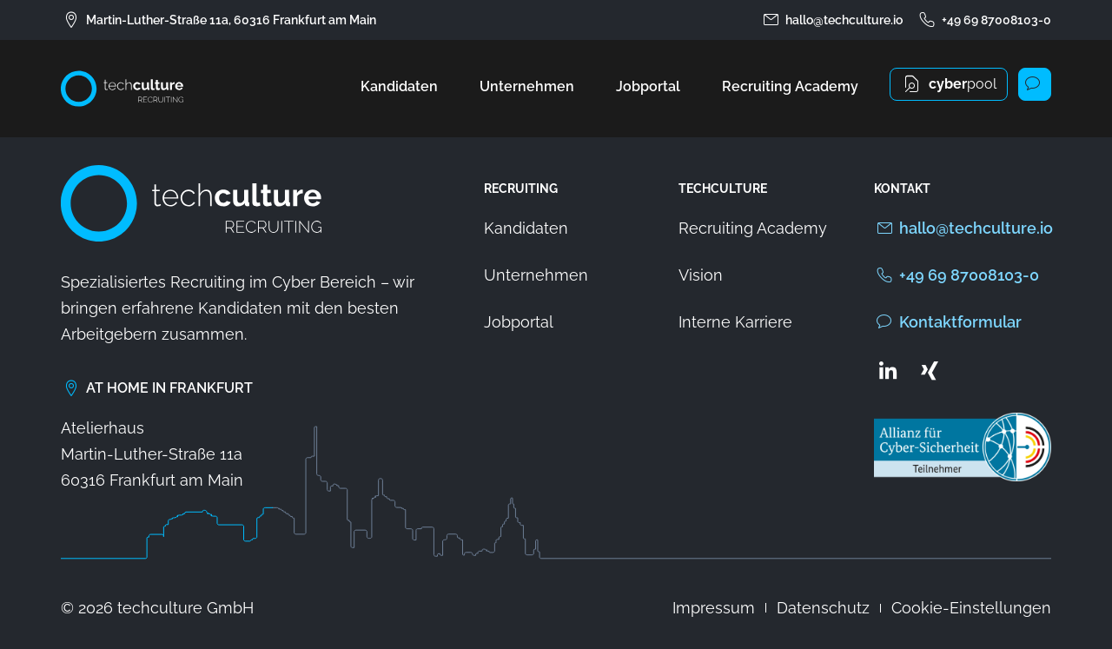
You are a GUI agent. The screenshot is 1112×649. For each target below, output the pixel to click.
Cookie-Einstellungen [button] (971, 608)
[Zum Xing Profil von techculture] (929, 370)
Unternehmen (527, 86)
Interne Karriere (735, 322)
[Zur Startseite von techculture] (122, 88)
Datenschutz (823, 608)
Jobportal (648, 86)
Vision (700, 275)
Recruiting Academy (790, 86)
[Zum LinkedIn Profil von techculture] (888, 370)
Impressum (713, 608)
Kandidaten (399, 86)
